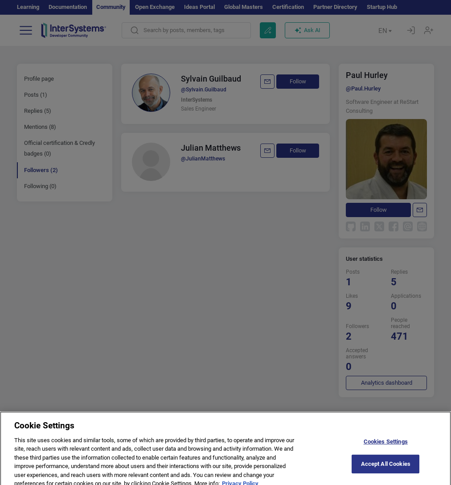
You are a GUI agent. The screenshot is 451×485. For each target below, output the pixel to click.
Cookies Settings (386, 451)
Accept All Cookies (385, 473)
